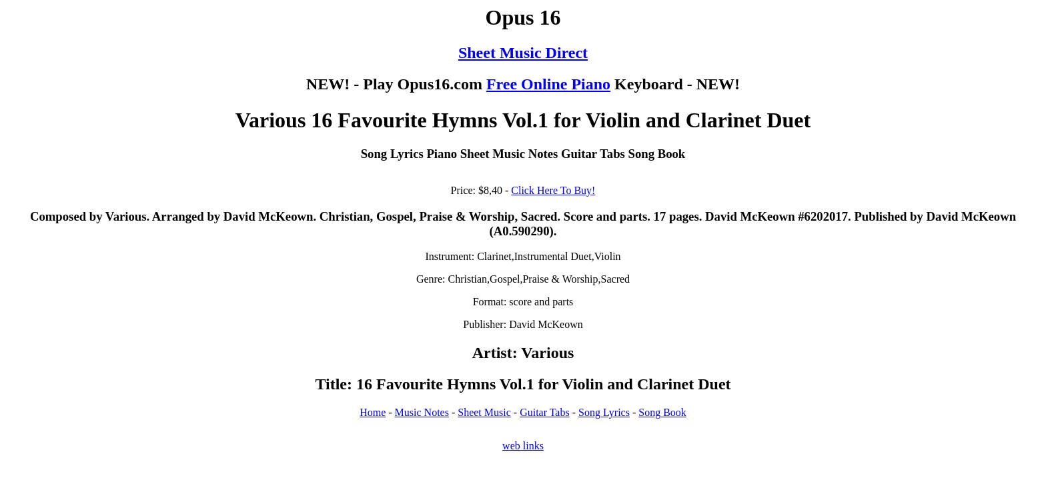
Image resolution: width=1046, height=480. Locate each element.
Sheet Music (484, 412)
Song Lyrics (604, 412)
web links (523, 445)
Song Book (662, 412)
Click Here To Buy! (553, 190)
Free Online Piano (548, 84)
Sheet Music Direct (523, 52)
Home (373, 412)
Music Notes (422, 412)
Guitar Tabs (545, 412)
